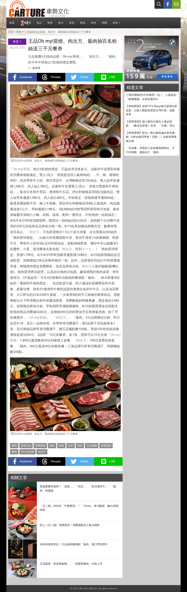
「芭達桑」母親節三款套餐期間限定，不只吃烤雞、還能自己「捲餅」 (150, 150)
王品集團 (92, 445)
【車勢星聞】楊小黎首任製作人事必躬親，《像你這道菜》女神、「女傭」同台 (150, 123)
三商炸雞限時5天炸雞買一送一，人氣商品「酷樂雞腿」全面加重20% (151, 97)
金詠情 (36, 68)
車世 (93, 24)
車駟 (104, 24)
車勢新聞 (106, 445)
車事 (49, 24)
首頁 (10, 31)
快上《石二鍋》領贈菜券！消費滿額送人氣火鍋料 (70, 525)
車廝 (11, 24)
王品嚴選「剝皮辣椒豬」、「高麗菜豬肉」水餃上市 (71, 563)
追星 (70, 445)
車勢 (14, 445)
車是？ (116, 24)
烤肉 (52, 445)
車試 (39, 24)
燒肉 (79, 445)
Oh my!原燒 (21, 169)
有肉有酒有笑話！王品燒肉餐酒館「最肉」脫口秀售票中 (74, 544)
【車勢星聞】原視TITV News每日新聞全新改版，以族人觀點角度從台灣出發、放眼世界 (151, 110)
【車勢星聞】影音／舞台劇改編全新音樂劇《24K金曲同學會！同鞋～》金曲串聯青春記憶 (151, 137)
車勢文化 (26, 445)
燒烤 (61, 445)
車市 (60, 24)
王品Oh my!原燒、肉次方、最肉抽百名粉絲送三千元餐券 (59, 31)
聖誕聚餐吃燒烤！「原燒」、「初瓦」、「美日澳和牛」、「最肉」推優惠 (78, 488)
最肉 (14, 451)
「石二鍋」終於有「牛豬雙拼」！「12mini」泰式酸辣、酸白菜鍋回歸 (79, 508)
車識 (82, 24)
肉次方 (34, 232)
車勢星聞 (40, 445)
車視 (71, 24)
